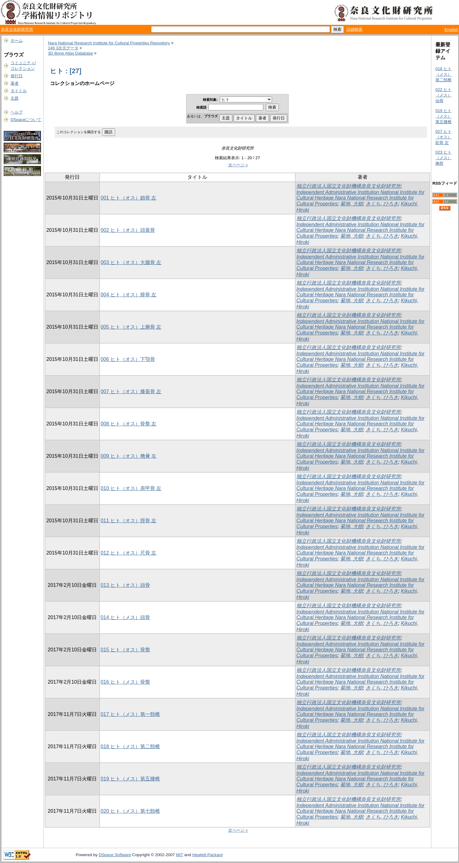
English (451, 29)
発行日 (17, 76)
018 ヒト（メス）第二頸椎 (130, 746)
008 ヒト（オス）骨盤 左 (129, 423)
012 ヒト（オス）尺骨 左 (129, 552)
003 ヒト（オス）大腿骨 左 (131, 262)
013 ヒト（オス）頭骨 (125, 585)
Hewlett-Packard (207, 854)
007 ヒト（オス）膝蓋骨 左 (131, 391)
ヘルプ (17, 112)
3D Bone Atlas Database (70, 53)
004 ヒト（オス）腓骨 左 (129, 294)
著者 (15, 83)
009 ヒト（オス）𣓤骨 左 (129, 456)
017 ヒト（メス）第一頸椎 (130, 714)
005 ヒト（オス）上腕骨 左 (131, 327)
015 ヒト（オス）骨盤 (125, 649)
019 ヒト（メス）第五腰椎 (130, 778)
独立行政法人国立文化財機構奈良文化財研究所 (348, 186)
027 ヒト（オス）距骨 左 (443, 137)
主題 (15, 98)
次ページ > (238, 165)
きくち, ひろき (382, 203)
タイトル (19, 90)
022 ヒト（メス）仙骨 (443, 95)
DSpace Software (115, 854)
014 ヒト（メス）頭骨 (125, 617)
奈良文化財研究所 (17, 29)
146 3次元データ (63, 48)
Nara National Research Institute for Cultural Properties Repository (109, 43)
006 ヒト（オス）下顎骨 (128, 359)
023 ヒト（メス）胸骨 (443, 158)
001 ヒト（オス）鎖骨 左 (129, 197)
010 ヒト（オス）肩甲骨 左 (131, 488)
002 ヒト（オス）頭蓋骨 (128, 230)
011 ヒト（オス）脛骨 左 (129, 520)
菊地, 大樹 (351, 203)
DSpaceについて (26, 119)
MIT (179, 854)
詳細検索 (354, 29)
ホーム (17, 40)
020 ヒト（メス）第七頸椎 (130, 811)
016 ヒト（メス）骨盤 (125, 682)
